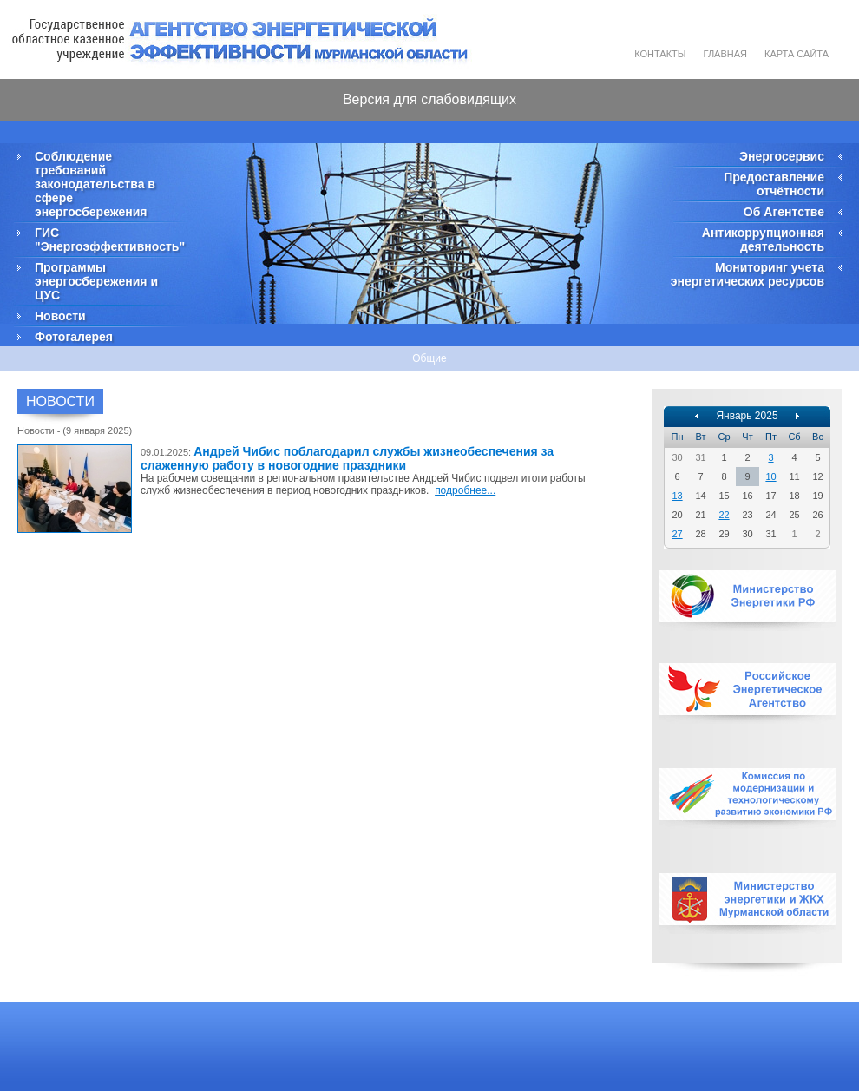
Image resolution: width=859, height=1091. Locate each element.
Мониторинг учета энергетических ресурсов (747, 274)
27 (677, 534)
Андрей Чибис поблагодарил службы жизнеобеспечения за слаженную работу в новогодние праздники (347, 458)
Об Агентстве (784, 212)
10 (770, 476)
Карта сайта (796, 54)
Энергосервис (781, 156)
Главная (725, 54)
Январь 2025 (746, 416)
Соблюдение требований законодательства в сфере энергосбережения (95, 184)
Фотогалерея (74, 337)
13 (677, 495)
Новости (60, 316)
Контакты (659, 54)
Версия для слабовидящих (429, 99)
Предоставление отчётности (774, 184)
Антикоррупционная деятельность (763, 239)
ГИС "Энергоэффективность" (108, 239)
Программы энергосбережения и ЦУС (96, 281)
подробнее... (465, 490)
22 (723, 514)
